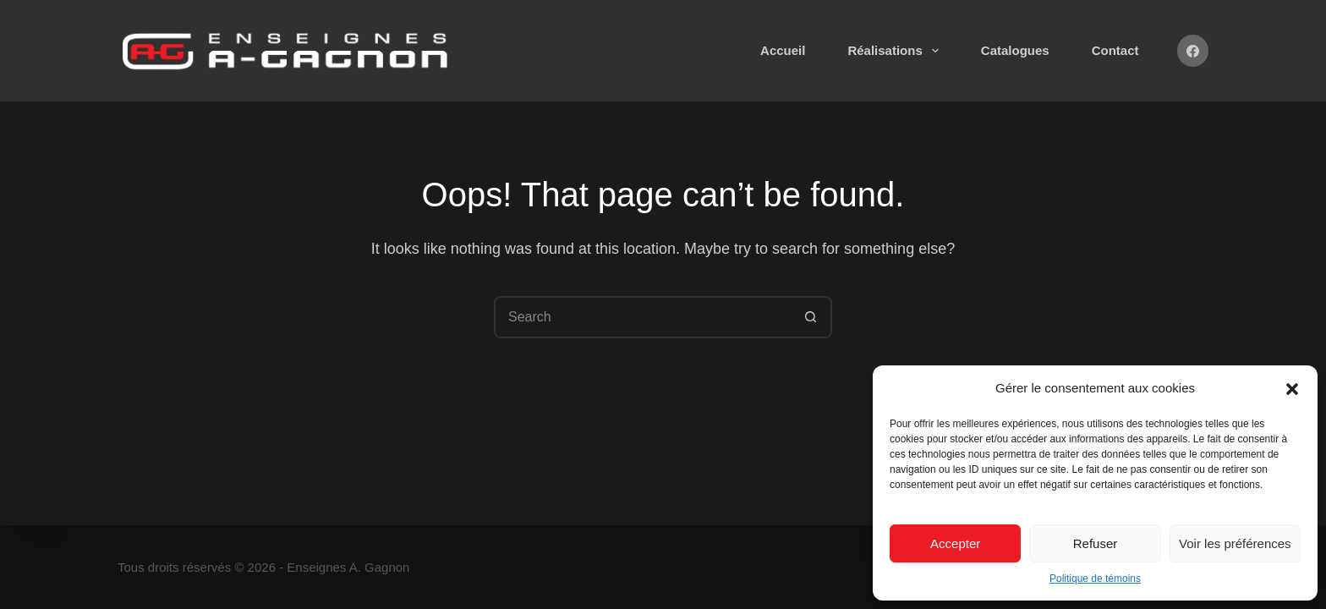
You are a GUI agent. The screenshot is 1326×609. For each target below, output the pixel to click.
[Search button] (811, 317)
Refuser (1095, 543)
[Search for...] (642, 317)
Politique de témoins (1095, 578)
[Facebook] (1193, 51)
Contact (1115, 50)
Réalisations (896, 51)
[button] (1292, 389)
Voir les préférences (1235, 543)
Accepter (955, 543)
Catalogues (1015, 50)
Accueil (782, 50)
